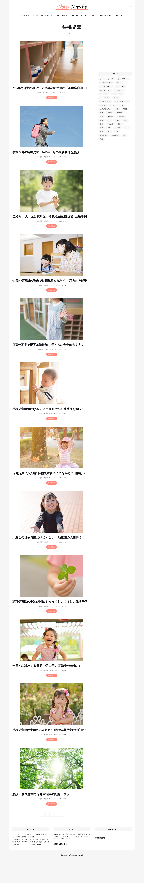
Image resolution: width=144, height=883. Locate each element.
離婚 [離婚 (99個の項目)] (101, 139)
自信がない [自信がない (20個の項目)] (103, 135)
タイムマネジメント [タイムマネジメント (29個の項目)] (106, 86)
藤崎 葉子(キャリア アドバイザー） (47, 96)
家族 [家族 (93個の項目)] (125, 120)
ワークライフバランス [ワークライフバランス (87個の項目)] (121, 101)
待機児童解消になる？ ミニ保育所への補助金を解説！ (50, 420)
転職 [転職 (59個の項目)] (124, 135)
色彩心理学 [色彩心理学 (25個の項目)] (115, 135)
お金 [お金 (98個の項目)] (101, 79)
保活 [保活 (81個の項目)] (116, 109)
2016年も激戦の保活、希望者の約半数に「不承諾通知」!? (48, 90)
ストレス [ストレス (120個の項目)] (119, 82)
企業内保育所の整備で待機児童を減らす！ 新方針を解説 (50, 290)
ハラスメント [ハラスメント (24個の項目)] (120, 86)
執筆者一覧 (119, 15)
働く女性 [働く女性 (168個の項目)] (119, 112)
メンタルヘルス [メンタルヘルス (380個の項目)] (117, 94)
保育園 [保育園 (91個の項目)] (125, 109)
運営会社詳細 (100, 860)
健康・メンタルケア (46, 15)
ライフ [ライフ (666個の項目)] (116, 97)
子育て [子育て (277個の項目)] (117, 120)
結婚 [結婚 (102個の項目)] (101, 131)
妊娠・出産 (65, 15)
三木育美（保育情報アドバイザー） (47, 160)
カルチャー (94, 15)
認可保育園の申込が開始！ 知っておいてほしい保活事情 (50, 619)
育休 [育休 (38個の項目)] (109, 131)
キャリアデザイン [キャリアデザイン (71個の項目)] (123, 79)
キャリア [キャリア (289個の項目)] (110, 79)
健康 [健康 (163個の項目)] (101, 112)
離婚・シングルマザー (106, 15)
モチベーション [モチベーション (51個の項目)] (104, 97)
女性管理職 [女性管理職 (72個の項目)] (121, 116)
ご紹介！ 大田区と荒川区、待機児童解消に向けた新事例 (50, 222)
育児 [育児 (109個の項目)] (116, 131)
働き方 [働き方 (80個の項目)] (110, 112)
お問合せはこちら (60, 866)
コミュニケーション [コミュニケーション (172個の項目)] (106, 82)
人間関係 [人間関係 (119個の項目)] (112, 105)
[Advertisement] (115, 55)
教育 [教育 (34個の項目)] (109, 127)
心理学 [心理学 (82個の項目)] (120, 124)
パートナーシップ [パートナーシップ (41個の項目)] (105, 90)
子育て (57, 15)
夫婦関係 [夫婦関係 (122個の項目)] (110, 116)
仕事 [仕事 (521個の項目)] (121, 105)
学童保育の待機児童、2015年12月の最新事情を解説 (48, 156)
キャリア (35, 15)
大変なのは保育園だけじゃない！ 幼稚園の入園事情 (49, 553)
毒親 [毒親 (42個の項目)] (126, 127)
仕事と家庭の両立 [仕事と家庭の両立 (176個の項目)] (105, 109)
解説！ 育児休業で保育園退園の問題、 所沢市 (44, 817)
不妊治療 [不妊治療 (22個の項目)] (102, 105)
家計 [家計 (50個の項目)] (101, 124)
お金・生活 (84, 15)
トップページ (25, 15)
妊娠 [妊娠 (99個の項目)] (101, 120)
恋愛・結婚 (75, 15)
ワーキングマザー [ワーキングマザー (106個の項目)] (105, 101)
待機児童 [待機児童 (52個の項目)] (110, 124)
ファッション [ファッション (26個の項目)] (119, 90)
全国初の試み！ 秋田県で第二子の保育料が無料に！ (49, 685)
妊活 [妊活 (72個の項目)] (109, 120)
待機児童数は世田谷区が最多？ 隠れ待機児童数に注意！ (49, 751)
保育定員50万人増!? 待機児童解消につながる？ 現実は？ (48, 486)
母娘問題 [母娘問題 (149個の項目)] (117, 127)
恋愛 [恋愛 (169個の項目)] (101, 127)
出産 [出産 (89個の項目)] (101, 116)
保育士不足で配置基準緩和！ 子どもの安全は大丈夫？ (50, 356)
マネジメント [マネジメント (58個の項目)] (104, 94)
